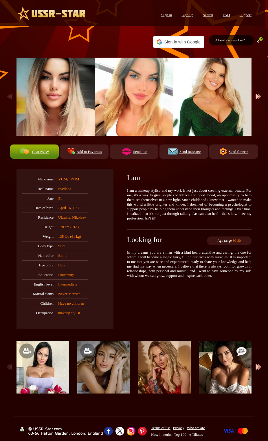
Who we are (196, 428)
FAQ (226, 15)
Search (208, 15)
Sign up (187, 15)
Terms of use (160, 428)
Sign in (166, 15)
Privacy (178, 428)
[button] (178, 42)
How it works (161, 434)
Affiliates (196, 434)
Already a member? (230, 40)
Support (246, 15)
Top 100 (180, 434)
